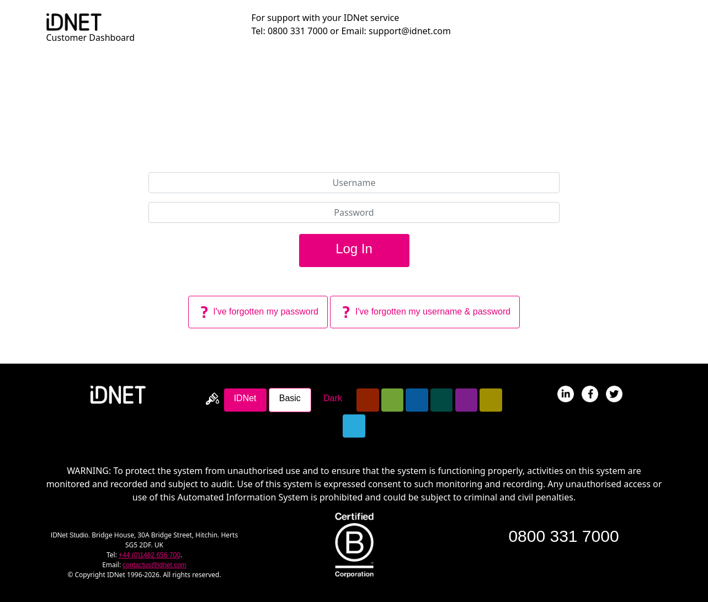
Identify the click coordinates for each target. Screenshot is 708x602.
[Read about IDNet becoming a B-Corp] (354, 544)
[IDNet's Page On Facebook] (590, 393)
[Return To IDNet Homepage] (118, 394)
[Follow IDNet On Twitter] (614, 393)
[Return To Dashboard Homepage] (74, 21)
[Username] (354, 182)
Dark (332, 398)
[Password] (354, 212)
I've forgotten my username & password (424, 312)
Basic (290, 398)
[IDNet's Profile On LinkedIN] (566, 393)
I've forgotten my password (258, 312)
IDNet (245, 398)
